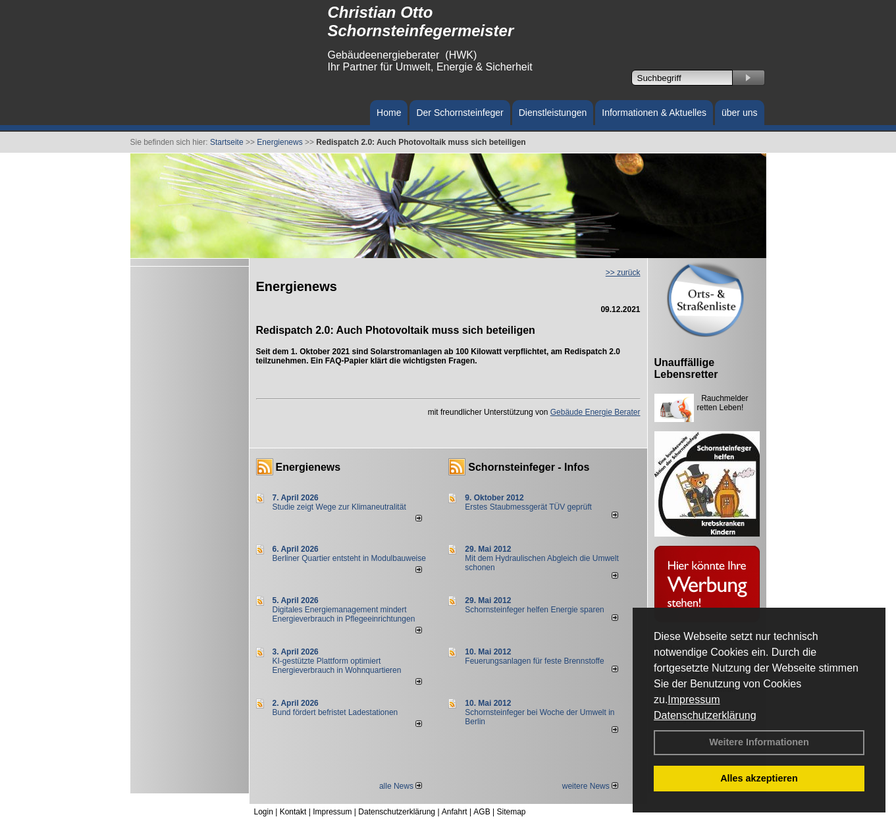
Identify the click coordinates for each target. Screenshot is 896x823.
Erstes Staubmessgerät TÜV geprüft (528, 507)
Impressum (694, 699)
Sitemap (510, 811)
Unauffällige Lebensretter (686, 368)
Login (263, 811)
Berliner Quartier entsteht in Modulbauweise (349, 558)
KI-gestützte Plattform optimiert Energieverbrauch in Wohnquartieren (337, 665)
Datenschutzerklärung (705, 715)
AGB (481, 811)
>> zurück (623, 272)
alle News (400, 786)
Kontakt (293, 811)
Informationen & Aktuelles (654, 112)
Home (389, 112)
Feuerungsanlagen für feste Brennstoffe (534, 661)
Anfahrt (454, 811)
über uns (739, 112)
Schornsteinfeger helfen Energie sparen (534, 609)
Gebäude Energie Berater (595, 412)
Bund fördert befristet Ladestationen (335, 712)
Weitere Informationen (759, 742)
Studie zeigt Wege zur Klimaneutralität (339, 507)
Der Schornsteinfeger (459, 112)
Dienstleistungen (553, 112)
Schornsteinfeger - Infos (528, 467)
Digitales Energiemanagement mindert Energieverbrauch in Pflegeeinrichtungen (344, 614)
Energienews (308, 467)
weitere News (590, 786)
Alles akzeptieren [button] (759, 778)
